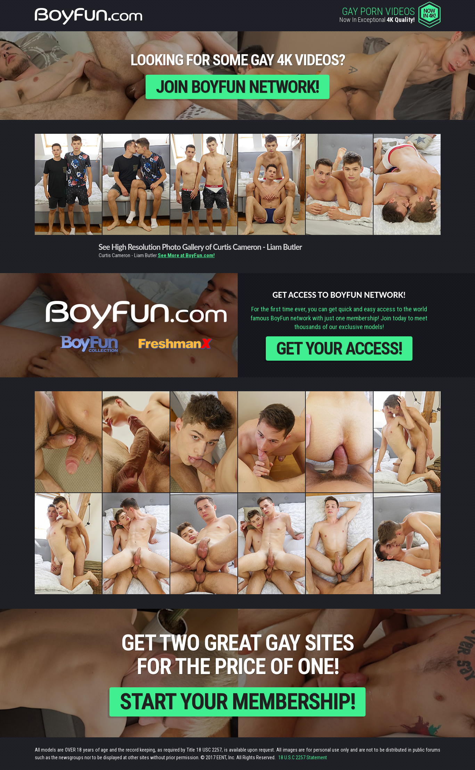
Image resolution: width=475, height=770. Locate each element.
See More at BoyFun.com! (186, 255)
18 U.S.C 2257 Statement (302, 757)
